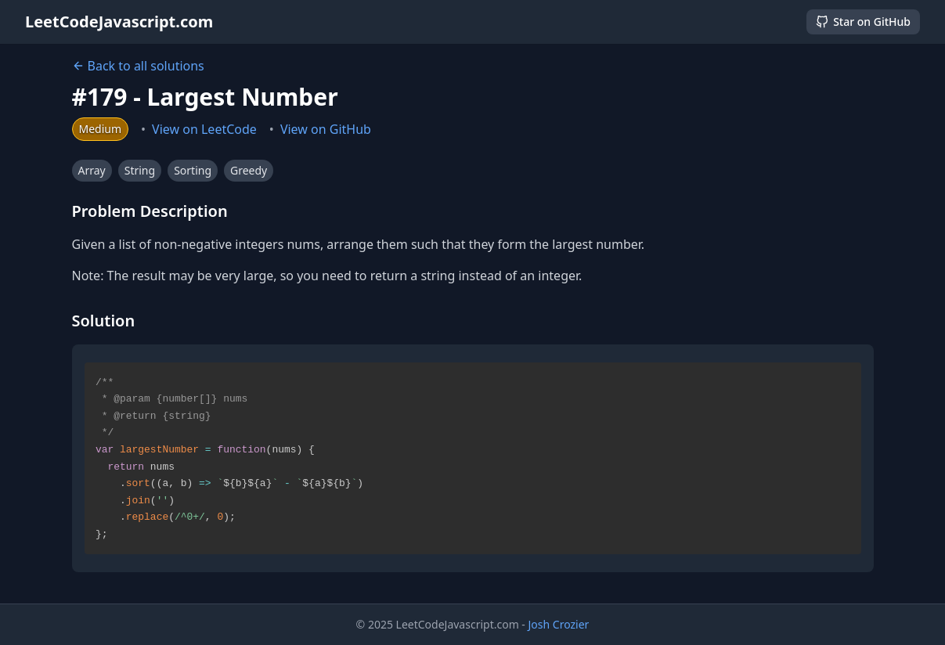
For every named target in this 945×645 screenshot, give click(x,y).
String (139, 170)
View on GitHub (325, 129)
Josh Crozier (559, 624)
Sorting (192, 170)
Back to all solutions (138, 65)
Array (92, 170)
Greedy (248, 170)
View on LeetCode (204, 129)
